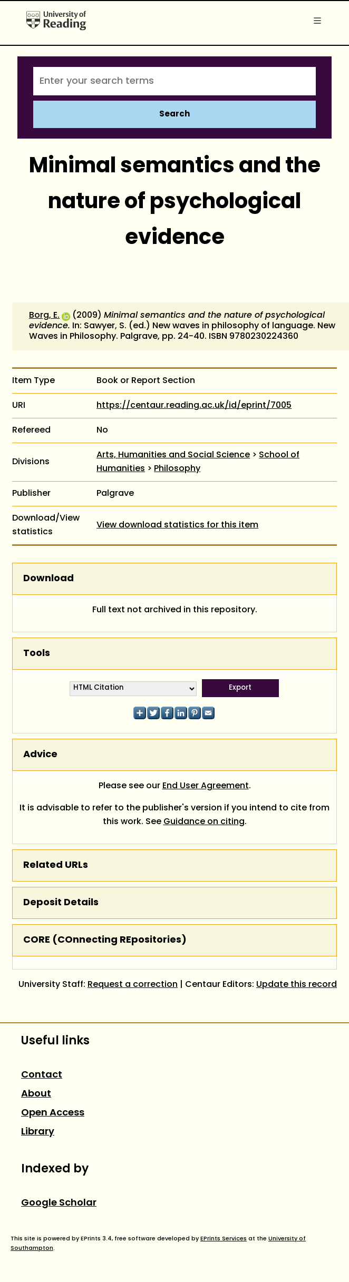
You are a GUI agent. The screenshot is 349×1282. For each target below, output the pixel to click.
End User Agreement (205, 786)
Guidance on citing (204, 822)
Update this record (296, 985)
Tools (36, 653)
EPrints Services (223, 1239)
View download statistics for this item (177, 525)
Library (37, 1132)
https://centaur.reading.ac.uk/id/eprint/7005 (194, 406)
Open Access (52, 1113)
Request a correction (133, 985)
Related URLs (55, 865)
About (36, 1094)
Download (48, 579)
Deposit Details (61, 903)
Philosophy (177, 469)
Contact (41, 1075)
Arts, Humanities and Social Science (173, 455)
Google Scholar (58, 1203)
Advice (40, 755)
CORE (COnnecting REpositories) (105, 940)
